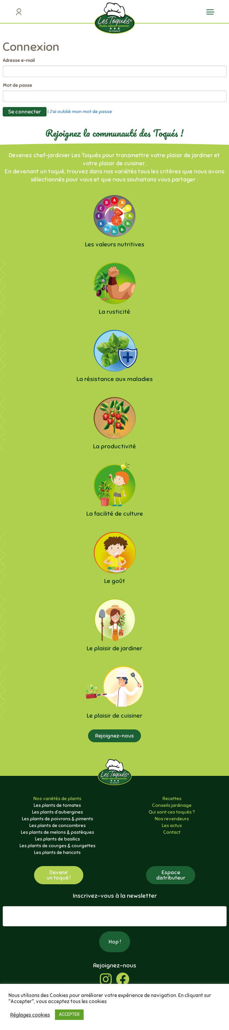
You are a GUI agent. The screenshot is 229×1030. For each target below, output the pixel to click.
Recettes (172, 798)
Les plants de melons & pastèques (57, 832)
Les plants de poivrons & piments (57, 819)
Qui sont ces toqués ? (172, 812)
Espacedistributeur (170, 875)
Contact (171, 832)
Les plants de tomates (57, 805)
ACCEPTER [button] (69, 1014)
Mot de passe (17, 85)
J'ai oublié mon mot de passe (81, 111)
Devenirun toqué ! (59, 875)
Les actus (172, 825)
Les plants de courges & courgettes (57, 846)
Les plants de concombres (57, 825)
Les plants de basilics (57, 839)
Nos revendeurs (172, 819)
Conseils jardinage (172, 805)
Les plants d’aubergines (57, 812)
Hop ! (115, 941)
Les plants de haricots (57, 852)
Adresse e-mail (19, 60)
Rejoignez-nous (114, 735)
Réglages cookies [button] (30, 1015)
